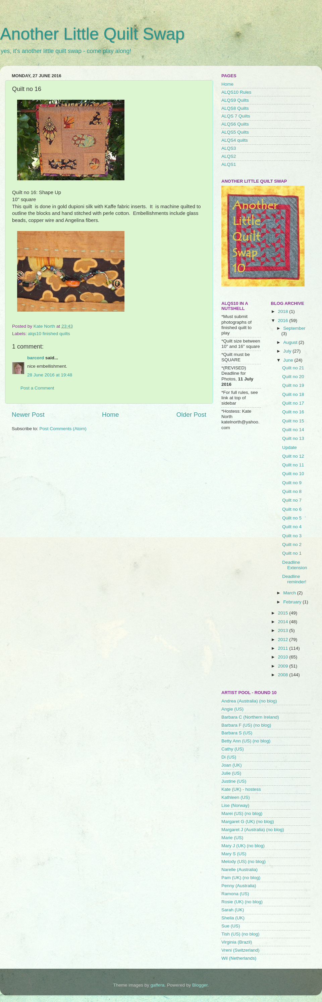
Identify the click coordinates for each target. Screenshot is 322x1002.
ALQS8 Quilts (235, 108)
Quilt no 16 (293, 411)
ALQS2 (228, 156)
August (291, 342)
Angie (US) (232, 709)
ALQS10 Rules (236, 92)
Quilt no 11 (293, 464)
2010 (283, 656)
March (290, 592)
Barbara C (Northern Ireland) (250, 717)
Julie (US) (231, 773)
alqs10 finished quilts (49, 333)
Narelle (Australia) (239, 869)
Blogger (200, 985)
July (288, 351)
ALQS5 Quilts (235, 132)
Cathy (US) (232, 749)
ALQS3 (228, 148)
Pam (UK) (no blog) (240, 877)
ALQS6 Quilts (235, 124)
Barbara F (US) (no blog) (246, 725)
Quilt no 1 (292, 553)
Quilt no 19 (293, 385)
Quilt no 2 (292, 544)
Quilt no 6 (292, 509)
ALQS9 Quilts (235, 100)
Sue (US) (230, 925)
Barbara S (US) (236, 732)
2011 (283, 648)
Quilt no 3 (292, 535)
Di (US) (228, 757)
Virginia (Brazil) (236, 942)
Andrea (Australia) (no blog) (249, 700)
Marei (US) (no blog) (241, 813)
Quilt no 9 (292, 482)
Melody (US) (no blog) (243, 861)
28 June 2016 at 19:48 (49, 374)
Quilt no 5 (292, 517)
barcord (35, 357)
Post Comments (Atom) (63, 428)
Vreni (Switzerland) (240, 950)
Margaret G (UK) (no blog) (247, 821)
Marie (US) (232, 837)
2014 (283, 621)
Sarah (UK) (232, 909)
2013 (283, 630)
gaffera (158, 985)
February (293, 601)
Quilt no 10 (293, 473)
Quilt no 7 (292, 500)
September (294, 328)
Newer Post (28, 414)
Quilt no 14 (293, 429)
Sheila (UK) (233, 917)
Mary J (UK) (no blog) (243, 845)
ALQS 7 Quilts (235, 116)
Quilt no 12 (293, 456)
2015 (283, 613)
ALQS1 (228, 164)
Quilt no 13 (293, 438)
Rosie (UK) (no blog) (242, 901)
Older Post (191, 414)
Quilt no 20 (293, 376)
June (288, 360)
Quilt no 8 (292, 491)
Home (110, 414)
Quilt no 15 (293, 420)
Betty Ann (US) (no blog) (245, 740)
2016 (283, 320)
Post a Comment (37, 388)
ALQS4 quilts (234, 140)
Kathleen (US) (235, 797)
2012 (283, 639)
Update (289, 447)
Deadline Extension (294, 565)
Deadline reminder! (294, 579)
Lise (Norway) (235, 805)
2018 (283, 311)
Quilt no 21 (293, 367)
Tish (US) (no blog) (240, 934)
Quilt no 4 (292, 526)
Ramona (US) (235, 893)
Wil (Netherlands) (238, 958)
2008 (283, 674)
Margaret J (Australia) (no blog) (252, 829)
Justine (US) (233, 781)
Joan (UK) (231, 765)
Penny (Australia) (238, 885)
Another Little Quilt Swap (92, 34)
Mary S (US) (233, 853)
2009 (283, 666)
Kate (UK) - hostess (241, 789)
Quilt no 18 (293, 394)
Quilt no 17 (293, 403)
